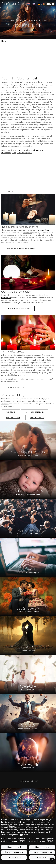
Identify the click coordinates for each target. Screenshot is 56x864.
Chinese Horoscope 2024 (42, 852)
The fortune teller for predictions (20, 248)
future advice (6, 297)
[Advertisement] (28, 59)
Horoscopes (6, 152)
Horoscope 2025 (14, 847)
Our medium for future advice (18, 308)
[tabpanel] (28, 19)
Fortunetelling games (24, 152)
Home (3, 41)
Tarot (14, 152)
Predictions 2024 (42, 857)
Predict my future (13, 418)
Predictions (11, 412)
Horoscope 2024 (42, 847)
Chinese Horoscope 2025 (14, 852)
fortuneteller (27, 233)
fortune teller (28, 25)
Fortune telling (24, 150)
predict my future (43, 230)
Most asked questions (34, 412)
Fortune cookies (37, 418)
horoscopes (13, 90)
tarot (23, 90)
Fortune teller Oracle (15, 387)
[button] (49, 4)
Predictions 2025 (37, 150)
